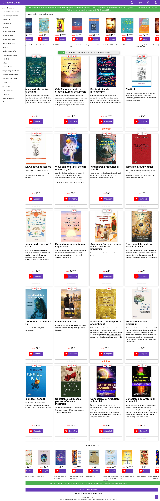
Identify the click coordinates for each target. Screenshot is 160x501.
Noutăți (111, 52)
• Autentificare (8, 91)
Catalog (65, 52)
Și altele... (6, 82)
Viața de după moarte (10, 75)
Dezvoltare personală (10, 16)
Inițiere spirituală (8, 31)
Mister (5, 47)
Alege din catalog (9, 8)
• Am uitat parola (8, 99)
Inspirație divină (7, 35)
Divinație (6, 20)
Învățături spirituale (9, 39)
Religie (5, 63)
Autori (72, 52)
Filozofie (5, 27)
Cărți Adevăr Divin (87, 52)
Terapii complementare (10, 71)
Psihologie (6, 59)
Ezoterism (6, 23)
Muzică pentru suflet (9, 51)
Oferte (96, 52)
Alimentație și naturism (10, 12)
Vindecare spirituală (9, 79)
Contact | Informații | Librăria (92, 489)
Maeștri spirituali (8, 43)
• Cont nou (6, 95)
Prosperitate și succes (10, 55)
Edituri (77, 52)
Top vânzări (104, 52)
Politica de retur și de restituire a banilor (92, 493)
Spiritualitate (7, 67)
